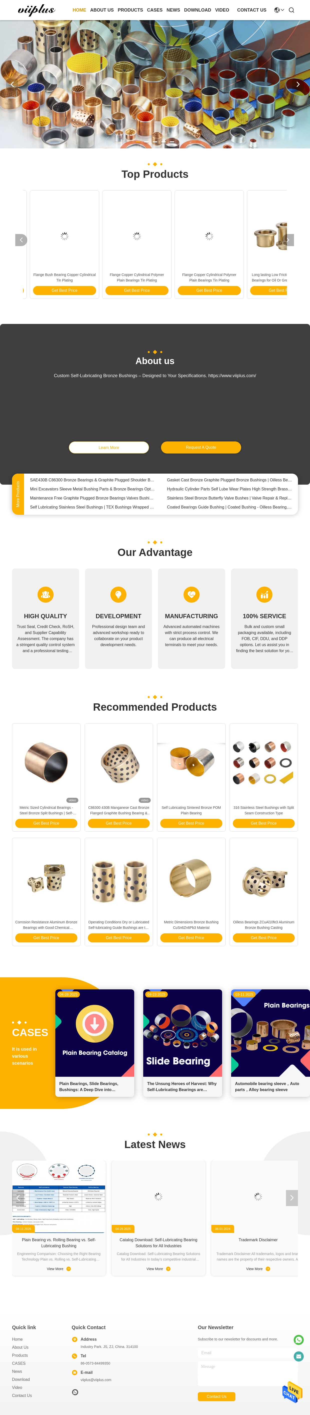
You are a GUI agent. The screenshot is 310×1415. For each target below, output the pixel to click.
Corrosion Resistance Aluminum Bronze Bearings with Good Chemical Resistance (46, 925)
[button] (138, 141)
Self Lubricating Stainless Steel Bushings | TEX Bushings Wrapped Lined (92, 509)
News (17, 1371)
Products (20, 1355)
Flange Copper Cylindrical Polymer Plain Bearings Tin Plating (52, 277)
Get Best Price (52, 290)
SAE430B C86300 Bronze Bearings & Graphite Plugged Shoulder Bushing (92, 482)
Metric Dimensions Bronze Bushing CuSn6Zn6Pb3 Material (191, 925)
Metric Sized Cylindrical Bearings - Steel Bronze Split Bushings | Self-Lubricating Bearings (197, 278)
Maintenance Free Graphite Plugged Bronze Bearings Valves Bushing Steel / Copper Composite (92, 500)
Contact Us (22, 1395)
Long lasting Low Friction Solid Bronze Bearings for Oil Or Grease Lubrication (124, 277)
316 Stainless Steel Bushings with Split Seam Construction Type (264, 810)
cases (155, 10)
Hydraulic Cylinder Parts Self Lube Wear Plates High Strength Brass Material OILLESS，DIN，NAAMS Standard (229, 491)
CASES (19, 1363)
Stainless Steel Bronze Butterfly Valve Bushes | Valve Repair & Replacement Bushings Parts (229, 500)
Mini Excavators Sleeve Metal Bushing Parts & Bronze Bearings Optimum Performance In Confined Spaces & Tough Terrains (92, 491)
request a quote (201, 447)
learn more (109, 447)
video (222, 10)
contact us (251, 10)
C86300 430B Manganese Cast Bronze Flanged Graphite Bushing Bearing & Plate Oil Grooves (118, 811)
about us (102, 10)
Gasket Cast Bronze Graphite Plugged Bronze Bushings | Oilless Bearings (229, 482)
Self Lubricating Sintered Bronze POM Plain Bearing (191, 810)
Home (79, 10)
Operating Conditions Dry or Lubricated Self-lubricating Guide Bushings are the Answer (118, 925)
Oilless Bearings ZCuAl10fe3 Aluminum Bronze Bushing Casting (263, 925)
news (173, 10)
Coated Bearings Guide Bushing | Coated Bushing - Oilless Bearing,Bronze (229, 509)
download (197, 10)
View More (59, 1269)
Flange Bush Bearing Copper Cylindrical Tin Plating (269, 277)
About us (20, 1347)
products (130, 10)
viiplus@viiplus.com (96, 1380)
